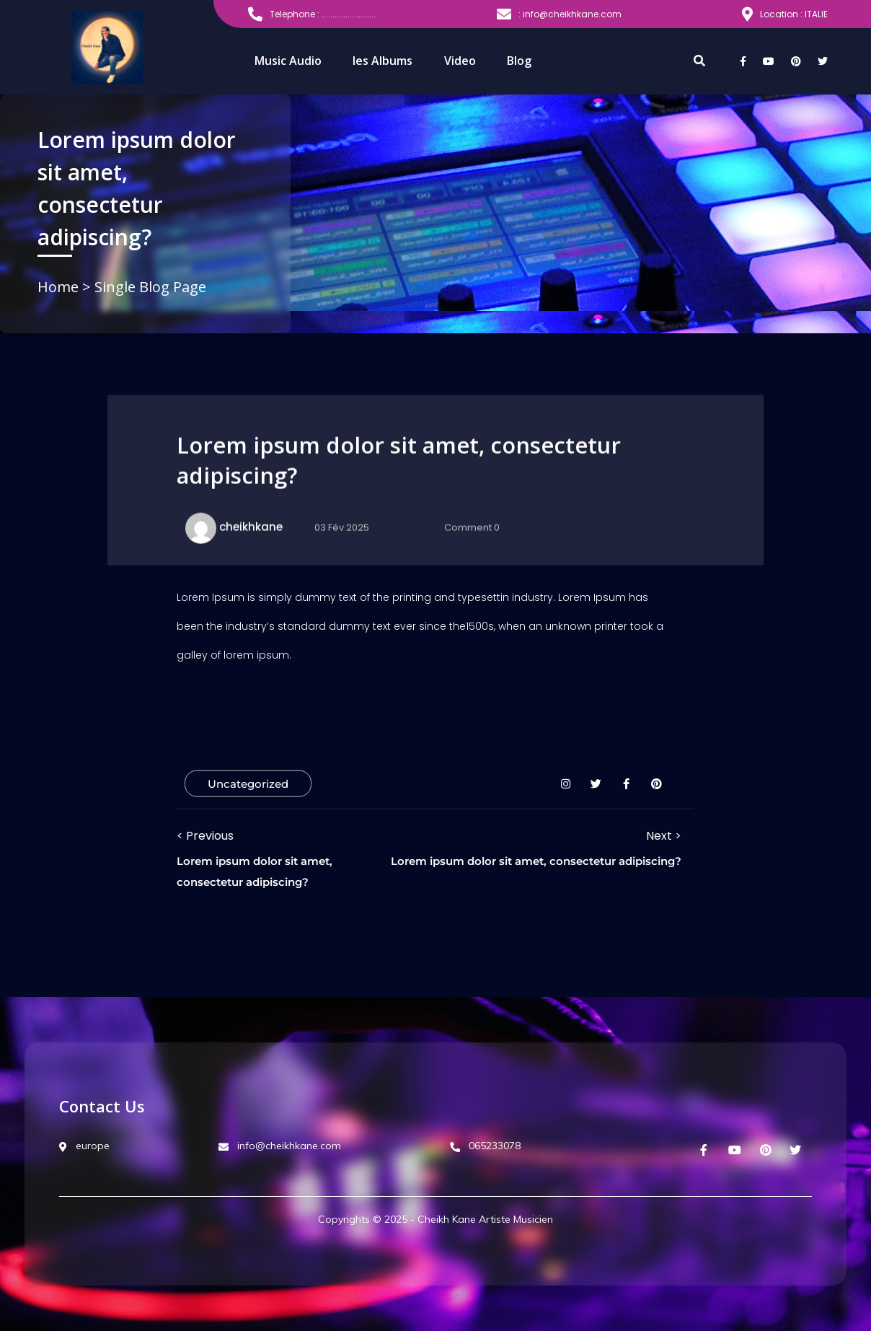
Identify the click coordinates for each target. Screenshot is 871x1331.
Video (460, 61)
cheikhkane (251, 526)
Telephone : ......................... (312, 14)
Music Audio (288, 61)
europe (84, 1145)
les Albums (382, 61)
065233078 (485, 1145)
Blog (519, 61)
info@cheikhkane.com (279, 1145)
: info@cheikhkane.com (559, 14)
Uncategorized (248, 783)
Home (59, 286)
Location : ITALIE (785, 14)
